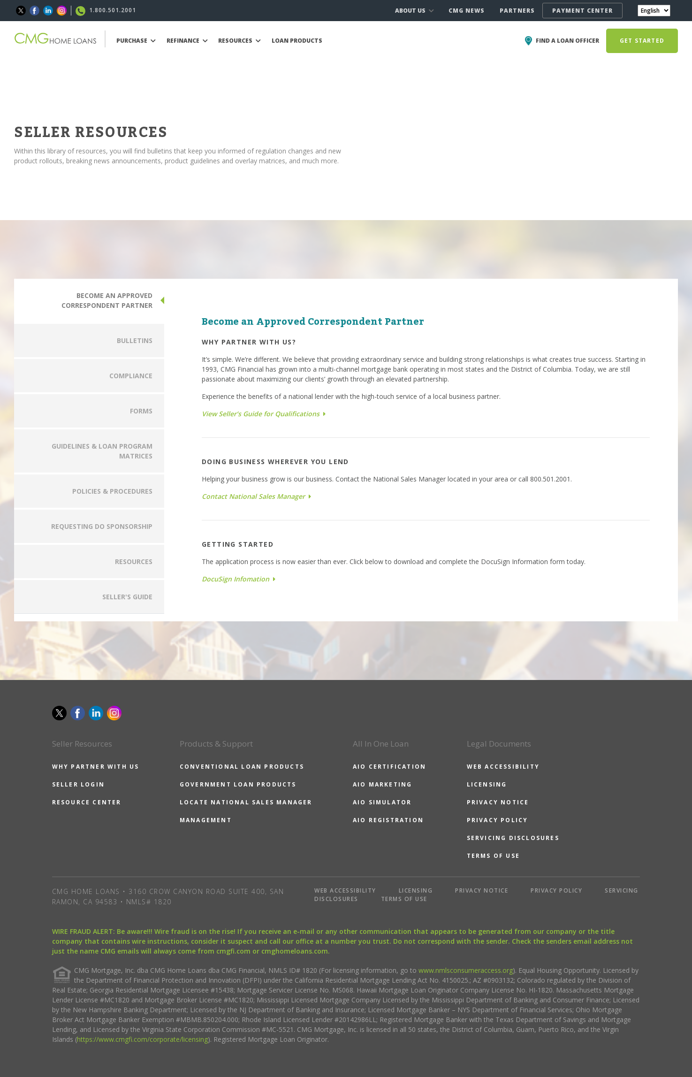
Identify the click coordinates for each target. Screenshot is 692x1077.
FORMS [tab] (141, 410)
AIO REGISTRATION (388, 820)
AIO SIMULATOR (382, 802)
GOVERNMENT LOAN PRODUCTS (238, 784)
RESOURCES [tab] (133, 561)
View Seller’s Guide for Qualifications (264, 413)
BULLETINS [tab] (134, 340)
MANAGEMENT (206, 820)
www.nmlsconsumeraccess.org (465, 970)
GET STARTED (642, 41)
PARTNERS (517, 11)
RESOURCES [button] (239, 41)
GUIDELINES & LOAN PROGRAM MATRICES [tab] (102, 451)
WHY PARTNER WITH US (95, 767)
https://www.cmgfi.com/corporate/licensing (142, 1039)
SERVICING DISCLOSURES (513, 838)
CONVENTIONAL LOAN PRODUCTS (242, 767)
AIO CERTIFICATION (389, 767)
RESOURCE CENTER (87, 802)
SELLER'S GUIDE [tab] (127, 596)
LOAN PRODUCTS (297, 41)
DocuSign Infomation (238, 578)
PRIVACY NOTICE (498, 802)
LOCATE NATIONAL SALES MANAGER (246, 802)
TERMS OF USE (493, 856)
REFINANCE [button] (187, 41)
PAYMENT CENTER (582, 11)
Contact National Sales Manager (256, 496)
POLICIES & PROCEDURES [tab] (112, 491)
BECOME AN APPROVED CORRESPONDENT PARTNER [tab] (106, 300)
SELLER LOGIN (78, 784)
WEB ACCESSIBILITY (503, 767)
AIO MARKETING (382, 784)
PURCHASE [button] (136, 41)
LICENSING (487, 784)
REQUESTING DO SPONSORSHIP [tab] (101, 526)
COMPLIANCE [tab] (130, 375)
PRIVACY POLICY (497, 820)
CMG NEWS (467, 11)
